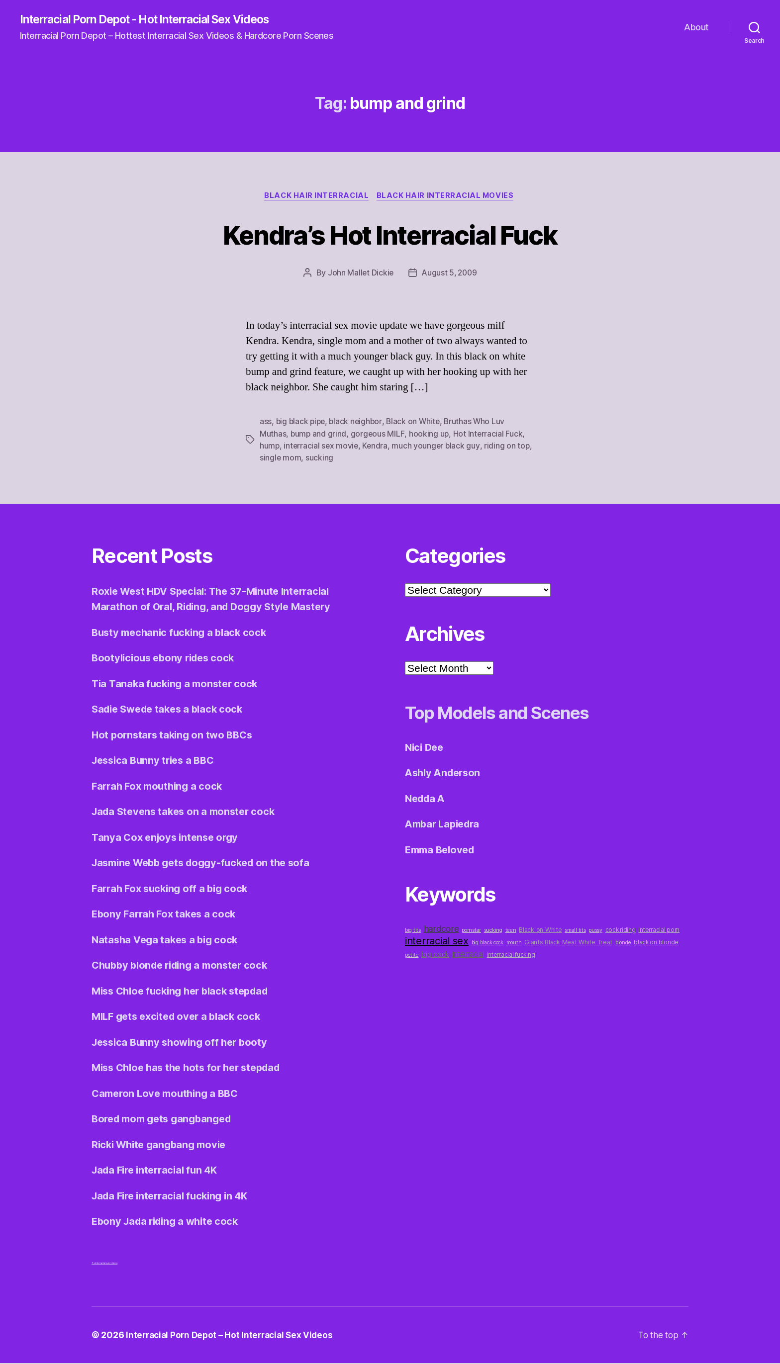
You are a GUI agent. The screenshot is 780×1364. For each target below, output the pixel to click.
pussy (595, 931)
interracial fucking (511, 955)
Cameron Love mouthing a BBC (169, 1094)
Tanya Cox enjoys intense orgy (168, 838)
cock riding (620, 930)
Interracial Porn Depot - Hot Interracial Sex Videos (155, 20)
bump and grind (319, 435)
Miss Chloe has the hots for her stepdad (192, 1068)
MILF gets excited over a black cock (181, 1017)
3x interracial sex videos (104, 1264)
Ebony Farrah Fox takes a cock (166, 915)
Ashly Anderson (445, 773)
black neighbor (358, 423)
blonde (623, 943)
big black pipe (301, 423)
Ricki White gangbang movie (162, 1145)
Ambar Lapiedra (445, 824)
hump (270, 447)
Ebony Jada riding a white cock (169, 1222)
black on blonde (656, 943)
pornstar (471, 931)
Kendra (377, 447)
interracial (468, 955)
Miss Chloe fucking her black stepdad (186, 992)
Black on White (417, 423)
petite (411, 956)
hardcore (441, 929)
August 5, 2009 (450, 274)
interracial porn (659, 930)
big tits (413, 931)
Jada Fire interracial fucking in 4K (175, 1196)
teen (510, 931)
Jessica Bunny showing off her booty (184, 1043)
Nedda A (426, 799)
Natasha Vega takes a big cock (168, 940)
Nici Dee (425, 748)
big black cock (487, 943)
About (696, 27)
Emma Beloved (442, 850)
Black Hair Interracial (316, 196)
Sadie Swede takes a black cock (171, 710)
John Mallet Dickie (359, 274)
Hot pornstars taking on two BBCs (175, 735)
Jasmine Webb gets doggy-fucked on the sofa (207, 863)
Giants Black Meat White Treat (568, 943)
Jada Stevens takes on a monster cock (187, 812)
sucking (336, 459)
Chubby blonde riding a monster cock (185, 966)
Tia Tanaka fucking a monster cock (178, 684)
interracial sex (437, 942)
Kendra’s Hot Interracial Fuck (390, 235)
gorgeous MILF (379, 435)
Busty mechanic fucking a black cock (183, 633)
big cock (435, 955)
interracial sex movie (322, 447)
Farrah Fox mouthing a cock (160, 787)
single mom (297, 459)
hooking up (430, 435)
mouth (514, 943)
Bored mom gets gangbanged (166, 1119)
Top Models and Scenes (513, 713)
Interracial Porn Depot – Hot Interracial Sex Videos (233, 1336)
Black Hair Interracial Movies (447, 196)
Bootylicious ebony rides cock (166, 658)
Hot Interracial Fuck (489, 435)
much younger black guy (438, 447)
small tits (575, 931)
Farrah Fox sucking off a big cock (173, 889)
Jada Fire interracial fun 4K (158, 1171)
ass (266, 423)
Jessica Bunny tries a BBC (156, 761)
